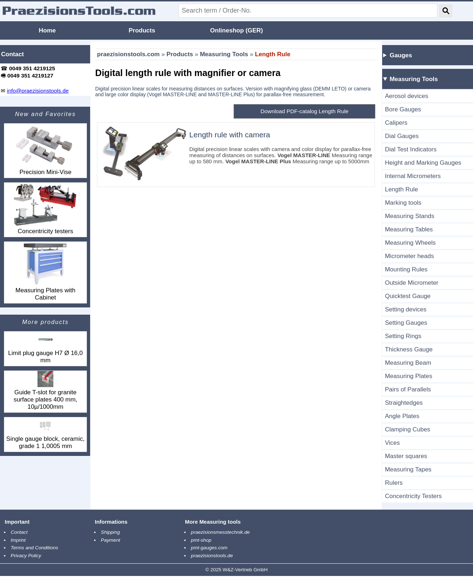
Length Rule (272, 54)
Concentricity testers (45, 209)
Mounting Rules (406, 269)
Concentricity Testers (413, 496)
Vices (392, 442)
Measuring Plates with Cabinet (45, 271)
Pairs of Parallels (408, 389)
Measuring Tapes (408, 469)
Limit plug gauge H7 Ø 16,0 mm (45, 348)
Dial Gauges (402, 136)
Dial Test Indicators (411, 149)
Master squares (406, 456)
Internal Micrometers (413, 176)
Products (142, 30)
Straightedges (404, 402)
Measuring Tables (409, 229)
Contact (12, 54)
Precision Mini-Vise (45, 150)
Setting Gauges (406, 322)
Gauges (401, 55)
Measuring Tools (224, 54)
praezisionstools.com (128, 54)
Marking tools (403, 202)
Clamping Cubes (407, 429)
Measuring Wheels (410, 242)
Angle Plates (402, 416)
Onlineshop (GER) (236, 30)
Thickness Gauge (409, 349)
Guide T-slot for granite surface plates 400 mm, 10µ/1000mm (46, 390)
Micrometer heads (409, 256)
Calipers (396, 122)
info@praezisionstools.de (37, 91)
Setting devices (405, 309)
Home (47, 30)
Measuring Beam (408, 362)
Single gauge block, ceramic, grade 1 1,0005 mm (45, 433)
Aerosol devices (406, 96)
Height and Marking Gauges (423, 162)
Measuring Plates (408, 376)
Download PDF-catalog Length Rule (305, 111)
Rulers (394, 482)
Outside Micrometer (411, 282)
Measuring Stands (409, 216)
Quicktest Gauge (408, 296)
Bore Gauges (403, 109)
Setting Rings (403, 336)
